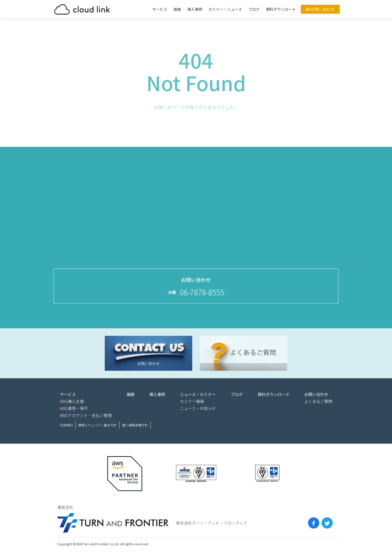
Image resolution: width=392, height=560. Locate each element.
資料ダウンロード (281, 9)
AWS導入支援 (72, 401)
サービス (159, 9)
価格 (177, 9)
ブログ (254, 9)
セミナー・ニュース (225, 9)
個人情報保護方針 (135, 425)
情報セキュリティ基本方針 (97, 425)
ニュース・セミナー (198, 394)
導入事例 (194, 9)
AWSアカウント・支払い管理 (86, 415)
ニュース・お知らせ (198, 408)
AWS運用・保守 (74, 408)
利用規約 (66, 425)
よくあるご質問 (318, 401)
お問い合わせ (320, 9)
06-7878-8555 (202, 292)
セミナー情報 (192, 401)
